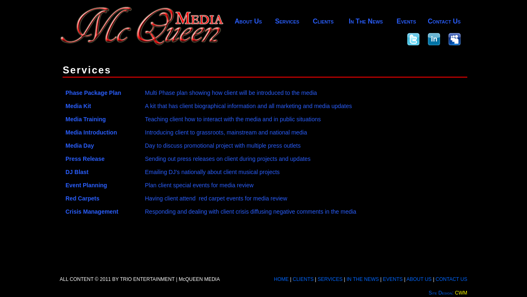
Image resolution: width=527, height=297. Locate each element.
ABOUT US (418, 279)
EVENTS (393, 279)
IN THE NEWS (363, 279)
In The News (366, 21)
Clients (323, 21)
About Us (248, 21)
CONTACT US (451, 279)
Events (406, 21)
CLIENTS (303, 279)
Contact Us (444, 21)
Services (287, 21)
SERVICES (330, 279)
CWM (461, 293)
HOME (281, 279)
